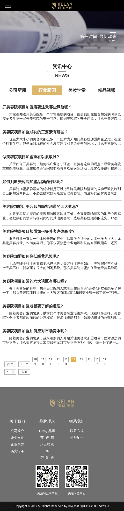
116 (89, 360)
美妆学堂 (77, 90)
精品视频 (106, 90)
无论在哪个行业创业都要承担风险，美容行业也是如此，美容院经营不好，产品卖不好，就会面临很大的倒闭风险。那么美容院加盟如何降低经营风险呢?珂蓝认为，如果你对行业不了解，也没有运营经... (61, 268)
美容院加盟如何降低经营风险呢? (30, 256)
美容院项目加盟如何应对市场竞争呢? (34, 331)
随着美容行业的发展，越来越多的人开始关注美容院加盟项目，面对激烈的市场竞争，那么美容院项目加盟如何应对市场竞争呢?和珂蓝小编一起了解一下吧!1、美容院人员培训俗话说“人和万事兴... (61, 342)
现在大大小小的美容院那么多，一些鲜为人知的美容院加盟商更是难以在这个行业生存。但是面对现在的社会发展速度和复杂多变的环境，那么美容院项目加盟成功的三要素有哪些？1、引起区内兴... (61, 143)
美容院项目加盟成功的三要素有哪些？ (35, 132)
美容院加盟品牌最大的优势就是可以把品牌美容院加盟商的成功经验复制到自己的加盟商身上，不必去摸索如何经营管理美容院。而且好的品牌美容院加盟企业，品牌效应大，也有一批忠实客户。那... (61, 193)
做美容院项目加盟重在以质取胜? (30, 157)
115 (81, 360)
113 (66, 360)
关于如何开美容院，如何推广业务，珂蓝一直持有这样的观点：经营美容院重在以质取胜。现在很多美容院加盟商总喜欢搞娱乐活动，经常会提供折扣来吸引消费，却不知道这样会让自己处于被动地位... (61, 168)
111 (50, 360)
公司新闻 (17, 90)
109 (35, 360)
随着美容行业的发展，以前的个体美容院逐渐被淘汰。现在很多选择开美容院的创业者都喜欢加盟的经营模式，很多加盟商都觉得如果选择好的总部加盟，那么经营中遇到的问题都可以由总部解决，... (61, 317)
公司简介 (17, 431)
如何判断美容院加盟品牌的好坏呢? (32, 182)
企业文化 (17, 438)
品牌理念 (47, 421)
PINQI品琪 (47, 431)
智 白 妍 (47, 457)
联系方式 (77, 431)
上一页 (24, 364)
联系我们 (77, 421)
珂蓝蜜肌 (47, 444)
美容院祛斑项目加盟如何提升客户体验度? (38, 231)
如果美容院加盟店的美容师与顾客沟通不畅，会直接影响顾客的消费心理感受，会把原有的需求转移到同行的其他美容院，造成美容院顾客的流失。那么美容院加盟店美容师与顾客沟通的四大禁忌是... (61, 218)
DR (47, 451)
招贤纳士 (77, 438)
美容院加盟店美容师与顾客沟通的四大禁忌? (40, 207)
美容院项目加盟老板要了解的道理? (32, 306)
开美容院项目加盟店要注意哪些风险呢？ (37, 107)
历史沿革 (17, 451)
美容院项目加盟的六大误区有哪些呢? (34, 281)
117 (97, 360)
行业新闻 (47, 90)
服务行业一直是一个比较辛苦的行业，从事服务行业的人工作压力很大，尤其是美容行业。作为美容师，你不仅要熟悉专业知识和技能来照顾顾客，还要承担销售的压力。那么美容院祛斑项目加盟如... (61, 243)
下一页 (10, 372)
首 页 (10, 364)
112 (58, 360)
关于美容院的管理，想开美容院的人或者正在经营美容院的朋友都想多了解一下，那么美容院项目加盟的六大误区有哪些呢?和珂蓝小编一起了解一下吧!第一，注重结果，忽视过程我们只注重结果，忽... (61, 292)
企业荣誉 (17, 444)
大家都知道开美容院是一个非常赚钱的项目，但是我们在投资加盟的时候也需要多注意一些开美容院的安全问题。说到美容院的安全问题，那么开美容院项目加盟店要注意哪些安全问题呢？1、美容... (61, 118)
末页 (24, 372)
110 (42, 360)
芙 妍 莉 (47, 438)
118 (104, 360)
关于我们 (17, 421)
